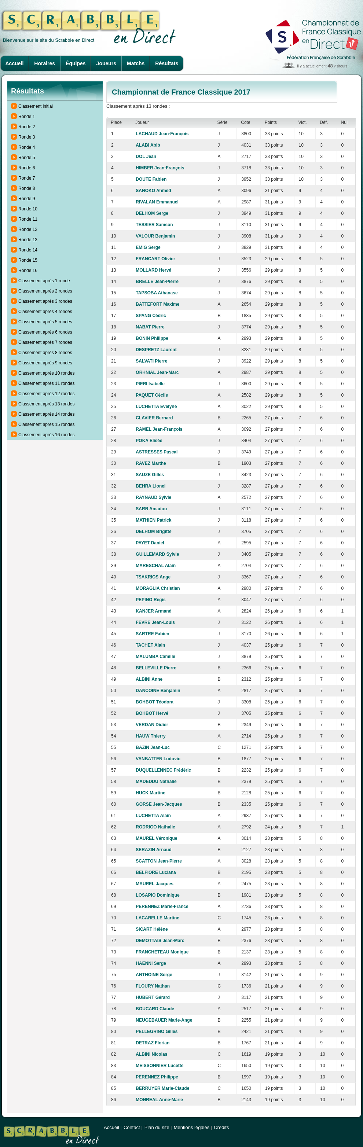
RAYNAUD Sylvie (153, 497)
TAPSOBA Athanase (156, 292)
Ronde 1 (26, 116)
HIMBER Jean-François (160, 167)
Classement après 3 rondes (45, 301)
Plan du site (156, 1127)
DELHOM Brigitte (153, 531)
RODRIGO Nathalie (155, 827)
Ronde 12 (27, 229)
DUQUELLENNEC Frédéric (163, 770)
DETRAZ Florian (152, 1042)
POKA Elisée (149, 440)
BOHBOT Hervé (152, 713)
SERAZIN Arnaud (154, 849)
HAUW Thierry (150, 736)
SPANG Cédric (151, 315)
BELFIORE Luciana (156, 872)
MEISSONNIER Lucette (159, 1065)
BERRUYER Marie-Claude (162, 1088)
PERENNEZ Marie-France (162, 906)
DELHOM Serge (152, 213)
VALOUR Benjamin (155, 236)
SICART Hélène (152, 929)
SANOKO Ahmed (153, 190)
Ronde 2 (26, 126)
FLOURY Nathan (153, 986)
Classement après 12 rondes (46, 393)
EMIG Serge (148, 247)
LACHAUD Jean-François (162, 133)
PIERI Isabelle (150, 383)
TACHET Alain (150, 645)
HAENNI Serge (151, 963)
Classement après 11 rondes (46, 383)
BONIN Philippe (152, 338)
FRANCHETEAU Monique (162, 952)
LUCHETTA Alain (153, 815)
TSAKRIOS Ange (153, 577)
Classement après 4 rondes (45, 311)
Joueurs (106, 63)
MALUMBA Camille (155, 656)
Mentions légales (192, 1127)
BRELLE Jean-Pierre (157, 281)
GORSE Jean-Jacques (159, 804)
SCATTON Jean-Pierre (159, 861)
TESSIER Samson (154, 224)
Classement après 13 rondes (46, 404)
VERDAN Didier (152, 724)
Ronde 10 (27, 209)
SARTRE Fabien (152, 633)
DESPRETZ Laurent (156, 349)
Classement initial (35, 106)
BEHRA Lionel (150, 486)
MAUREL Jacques (154, 883)
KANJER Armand (154, 611)
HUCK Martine (150, 792)
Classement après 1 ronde (44, 280)
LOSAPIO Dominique (157, 895)
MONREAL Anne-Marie (159, 1099)
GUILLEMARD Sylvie (157, 554)
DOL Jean (146, 156)
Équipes (75, 63)
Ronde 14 (27, 250)
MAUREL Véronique (156, 838)
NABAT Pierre (150, 327)
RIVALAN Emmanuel (157, 202)
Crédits (221, 1127)
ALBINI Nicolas (151, 1054)
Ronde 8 (26, 188)
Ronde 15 (27, 260)
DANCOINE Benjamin (158, 690)
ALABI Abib (148, 145)
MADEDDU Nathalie (156, 781)
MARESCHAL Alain (156, 565)
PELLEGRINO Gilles (156, 1031)
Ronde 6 (26, 167)
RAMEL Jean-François (159, 429)
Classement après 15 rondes (46, 424)
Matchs (135, 63)
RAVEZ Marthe (151, 463)
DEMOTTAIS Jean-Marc (160, 940)
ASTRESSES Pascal (156, 452)
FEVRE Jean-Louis (155, 622)
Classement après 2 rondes (45, 291)
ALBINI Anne (149, 679)
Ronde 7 (26, 178)
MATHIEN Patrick (153, 520)
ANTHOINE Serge (154, 974)
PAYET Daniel (150, 542)
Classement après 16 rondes (46, 434)
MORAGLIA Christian (158, 588)
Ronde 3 (26, 137)
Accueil (15, 63)
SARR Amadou (151, 508)
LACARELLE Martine (157, 917)
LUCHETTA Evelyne (156, 406)
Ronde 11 (27, 219)
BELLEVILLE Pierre (156, 667)
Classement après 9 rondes (45, 362)
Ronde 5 (26, 157)
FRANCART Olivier (155, 258)
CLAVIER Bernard (154, 417)
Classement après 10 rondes (46, 373)
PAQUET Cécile (152, 395)
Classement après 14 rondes (46, 414)
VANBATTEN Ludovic (158, 758)
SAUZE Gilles (150, 474)
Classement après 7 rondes (45, 342)
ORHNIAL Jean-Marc (157, 372)
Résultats (166, 63)
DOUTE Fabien (151, 179)
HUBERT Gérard (153, 997)
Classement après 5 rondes (45, 321)
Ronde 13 (27, 239)
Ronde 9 (26, 198)
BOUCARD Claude (155, 1008)
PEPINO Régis (150, 599)
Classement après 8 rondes (45, 352)
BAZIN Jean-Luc (153, 747)
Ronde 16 (27, 270)
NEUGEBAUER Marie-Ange (164, 1020)
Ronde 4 (26, 147)
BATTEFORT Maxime (157, 304)
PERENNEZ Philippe (157, 1077)
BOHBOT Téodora (154, 702)
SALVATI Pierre (151, 361)
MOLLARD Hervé (153, 270)
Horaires (44, 63)
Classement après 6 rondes (45, 332)
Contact (132, 1127)
